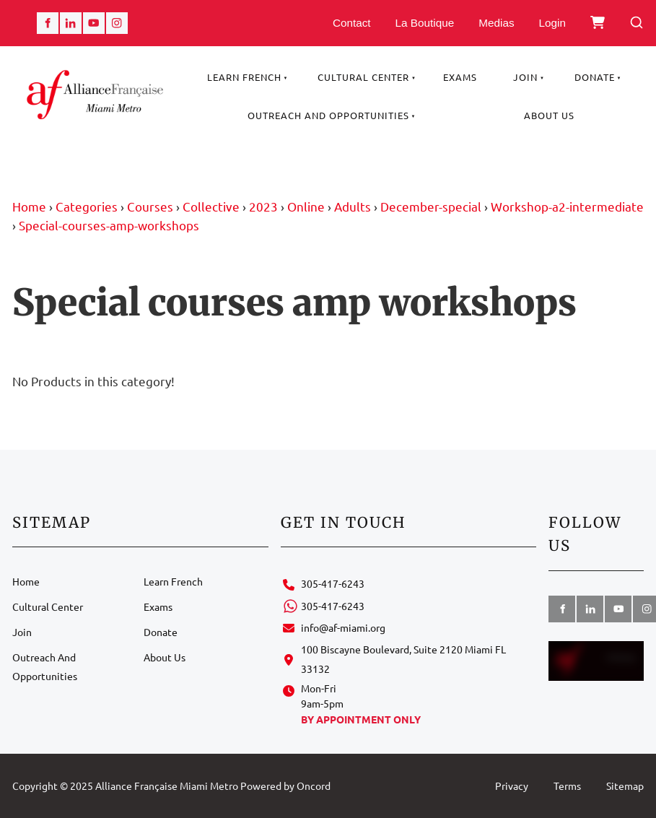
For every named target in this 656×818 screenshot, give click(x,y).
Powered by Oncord (285, 785)
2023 (263, 206)
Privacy (511, 785)
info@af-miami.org (343, 627)
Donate (594, 77)
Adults (352, 206)
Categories (87, 206)
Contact (352, 23)
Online (306, 206)
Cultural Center (363, 77)
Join (525, 77)
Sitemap (625, 785)
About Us (549, 115)
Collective (211, 206)
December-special (430, 206)
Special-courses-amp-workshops (109, 224)
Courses (150, 206)
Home (29, 206)
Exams (460, 77)
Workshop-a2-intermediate (567, 206)
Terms (567, 785)
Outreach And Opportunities (328, 115)
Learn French (244, 77)
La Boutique (425, 23)
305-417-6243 (332, 583)
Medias (496, 23)
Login (552, 23)
